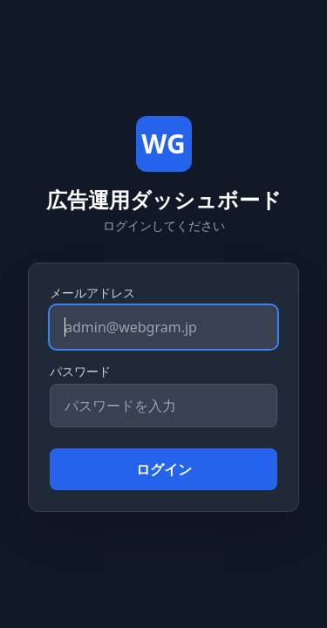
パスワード (80, 371)
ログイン (164, 469)
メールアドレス (92, 292)
